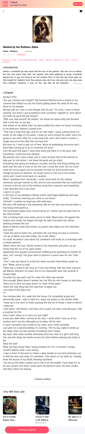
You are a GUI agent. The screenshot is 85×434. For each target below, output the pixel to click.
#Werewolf (6, 60)
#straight (5, 62)
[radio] (4, 55)
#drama (49, 60)
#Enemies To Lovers (62, 60)
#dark (41, 60)
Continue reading (27, 430)
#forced (74, 60)
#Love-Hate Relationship (28, 60)
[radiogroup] (8, 55)
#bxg (15, 60)
